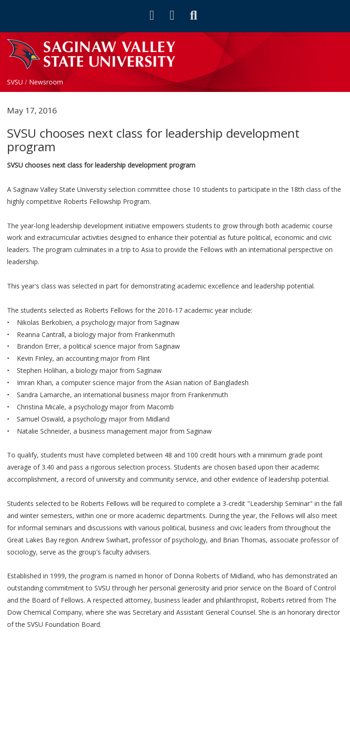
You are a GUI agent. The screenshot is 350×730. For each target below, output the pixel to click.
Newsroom (46, 81)
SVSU (15, 81)
